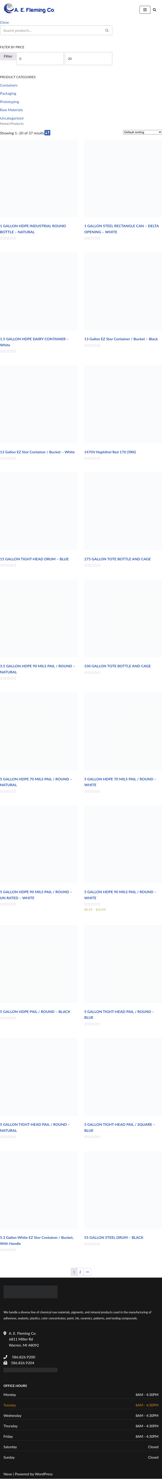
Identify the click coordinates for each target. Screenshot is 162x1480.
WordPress (43, 1475)
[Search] (154, 9)
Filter (8, 56)
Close (4, 22)
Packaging (8, 93)
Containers (9, 85)
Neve (7, 1475)
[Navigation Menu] (145, 10)
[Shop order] (142, 132)
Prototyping (9, 101)
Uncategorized (12, 118)
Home (4, 124)
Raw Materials (11, 110)
